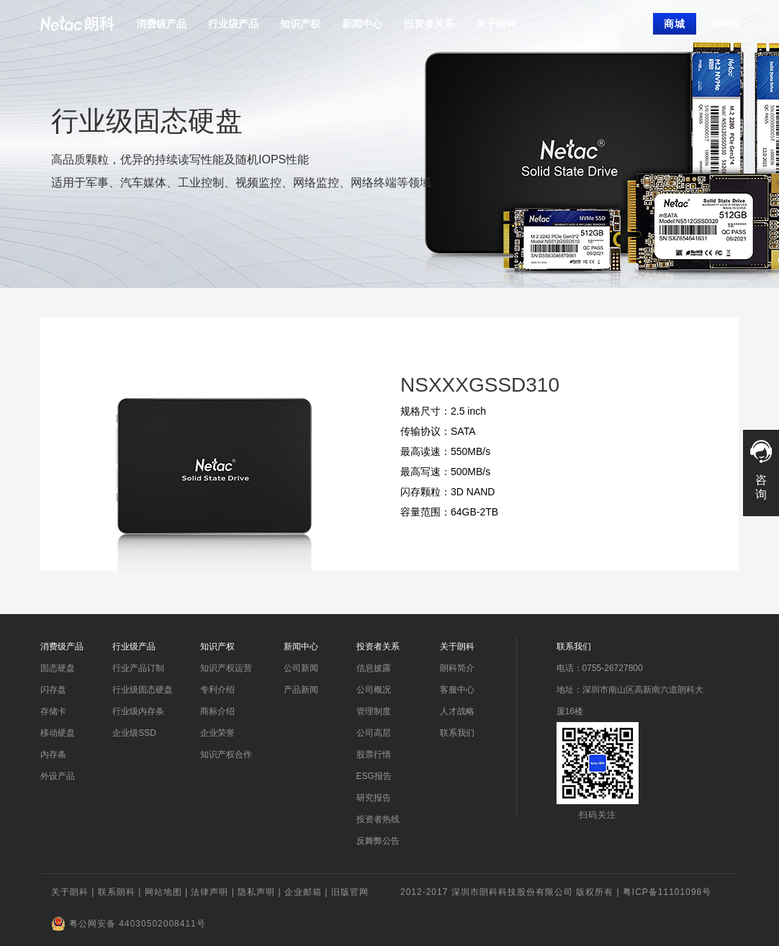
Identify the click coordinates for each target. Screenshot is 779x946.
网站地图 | (168, 892)
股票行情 (373, 754)
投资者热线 (378, 819)
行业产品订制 (138, 668)
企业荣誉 (217, 733)
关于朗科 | (74, 892)
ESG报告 (374, 776)
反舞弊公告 (378, 841)
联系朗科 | (121, 892)
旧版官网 (350, 892)
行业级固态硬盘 (142, 690)
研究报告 (373, 798)
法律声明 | (214, 892)
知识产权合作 (226, 754)
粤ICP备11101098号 (667, 892)
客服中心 (457, 690)
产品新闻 (301, 690)
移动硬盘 (57, 733)
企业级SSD (134, 733)
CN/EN (723, 24)
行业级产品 (233, 24)
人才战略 (457, 711)
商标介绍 (217, 711)
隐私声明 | (261, 892)
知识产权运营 (226, 668)
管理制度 (373, 711)
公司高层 (373, 733)
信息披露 (373, 668)
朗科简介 (457, 668)
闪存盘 (53, 690)
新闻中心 (362, 24)
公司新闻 (301, 668)
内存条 (53, 754)
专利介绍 (217, 690)
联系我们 (457, 733)
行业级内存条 (138, 711)
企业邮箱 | (307, 892)
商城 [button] (674, 24)
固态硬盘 (57, 668)
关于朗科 (496, 24)
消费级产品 (161, 24)
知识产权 (300, 24)
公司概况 (373, 690)
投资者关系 (429, 24)
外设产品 (57, 776)
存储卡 (53, 711)
